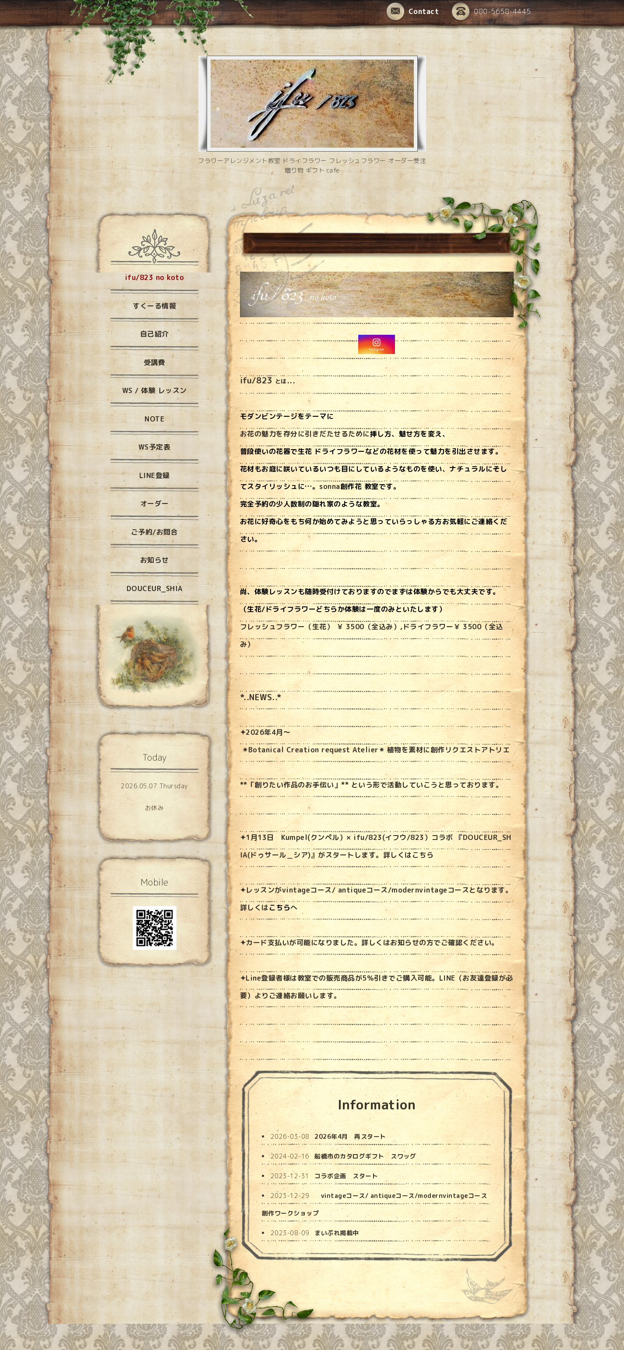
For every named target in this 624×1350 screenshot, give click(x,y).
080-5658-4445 (491, 12)
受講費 (155, 362)
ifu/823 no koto (154, 277)
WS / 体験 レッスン (154, 390)
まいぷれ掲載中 (336, 1233)
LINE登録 (154, 475)
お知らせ (404, 942)
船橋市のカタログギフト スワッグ (365, 1156)
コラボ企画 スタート (346, 1176)
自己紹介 (154, 334)
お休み (154, 808)
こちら (423, 855)
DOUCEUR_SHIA (155, 588)
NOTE (154, 419)
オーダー (154, 503)
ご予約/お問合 (154, 532)
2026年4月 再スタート (350, 1136)
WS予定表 (154, 447)
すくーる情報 (154, 306)
